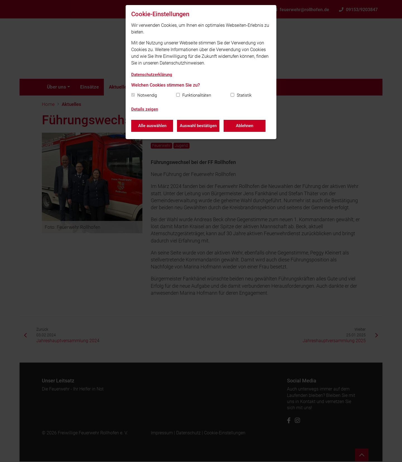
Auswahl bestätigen (198, 125)
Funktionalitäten (196, 95)
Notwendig (147, 95)
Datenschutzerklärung (151, 74)
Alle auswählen (152, 125)
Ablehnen (244, 125)
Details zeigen (144, 109)
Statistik (244, 95)
